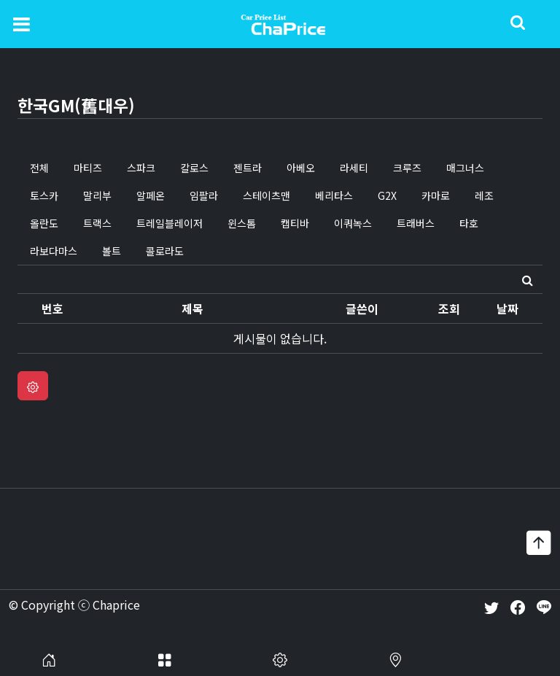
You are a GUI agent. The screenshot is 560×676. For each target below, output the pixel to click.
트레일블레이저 (169, 223)
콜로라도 (165, 251)
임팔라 (204, 195)
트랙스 (97, 223)
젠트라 (247, 167)
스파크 (141, 167)
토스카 (44, 195)
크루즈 (407, 167)
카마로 (435, 195)
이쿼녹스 (353, 223)
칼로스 (194, 167)
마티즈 (88, 167)
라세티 (354, 167)
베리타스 (334, 195)
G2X (387, 195)
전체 (39, 167)
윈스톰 (242, 223)
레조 (484, 195)
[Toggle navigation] (21, 23)
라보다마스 (53, 251)
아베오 (301, 167)
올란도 (44, 223)
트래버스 (416, 223)
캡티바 (295, 223)
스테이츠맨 (266, 195)
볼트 (111, 251)
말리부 (97, 195)
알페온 (150, 195)
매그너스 (465, 167)
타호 (468, 223)
